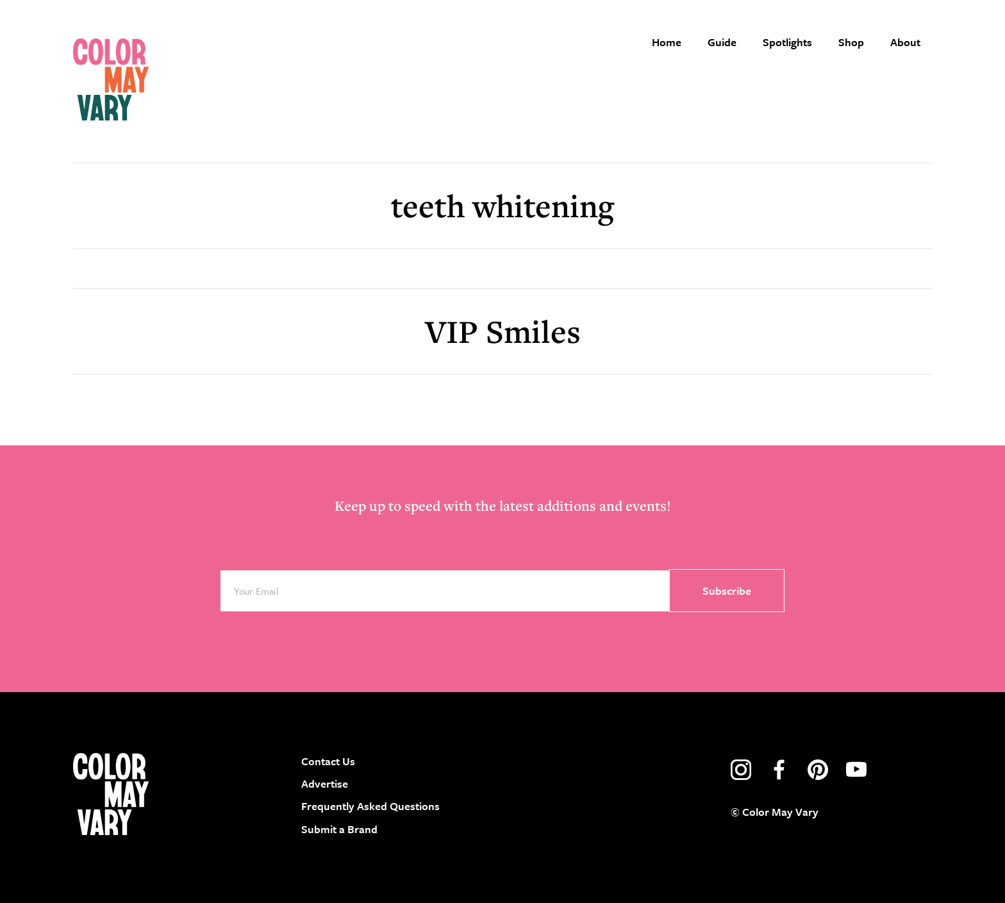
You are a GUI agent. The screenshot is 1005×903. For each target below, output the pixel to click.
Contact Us (328, 761)
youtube (856, 769)
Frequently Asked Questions (370, 806)
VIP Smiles (503, 331)
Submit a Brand (339, 829)
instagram (741, 769)
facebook (779, 769)
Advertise (324, 783)
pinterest (818, 769)
